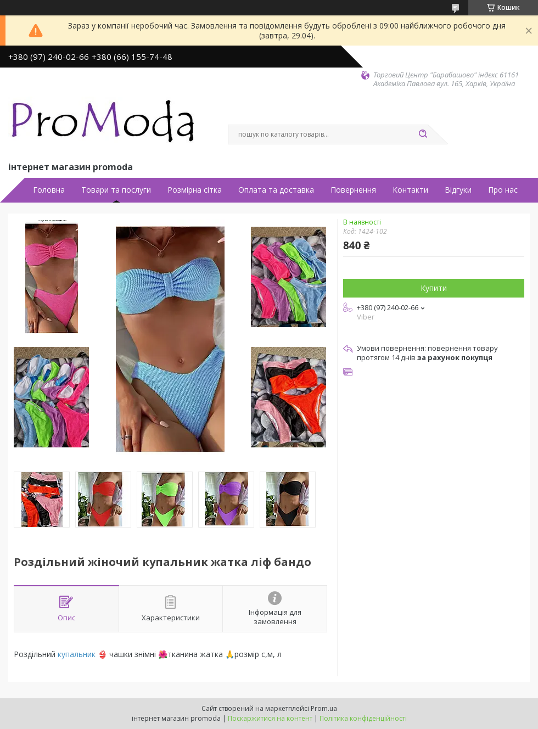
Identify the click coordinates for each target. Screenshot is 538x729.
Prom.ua (324, 708)
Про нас (503, 190)
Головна (49, 190)
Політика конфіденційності (363, 718)
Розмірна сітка (194, 190)
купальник (77, 654)
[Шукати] (423, 134)
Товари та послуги (116, 190)
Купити (434, 288)
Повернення (353, 190)
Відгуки (458, 190)
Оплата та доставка (276, 190)
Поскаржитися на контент (270, 718)
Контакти (410, 190)
